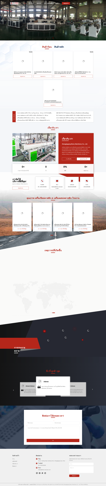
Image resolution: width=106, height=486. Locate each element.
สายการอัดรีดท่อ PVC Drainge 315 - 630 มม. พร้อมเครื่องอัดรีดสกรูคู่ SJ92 (74, 114)
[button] (13, 390)
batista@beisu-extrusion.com (44, 469)
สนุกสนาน (66, 3)
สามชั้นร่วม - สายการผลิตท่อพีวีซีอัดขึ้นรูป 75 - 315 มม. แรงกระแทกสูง (34, 116)
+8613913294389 (72, 186)
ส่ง (53, 440)
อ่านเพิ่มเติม (69, 158)
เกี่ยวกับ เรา (31, 3)
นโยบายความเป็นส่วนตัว (23, 484)
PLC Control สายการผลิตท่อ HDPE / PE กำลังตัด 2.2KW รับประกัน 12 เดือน (74, 121)
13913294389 (86, 186)
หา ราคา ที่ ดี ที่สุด (22, 228)
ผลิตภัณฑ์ (39, 3)
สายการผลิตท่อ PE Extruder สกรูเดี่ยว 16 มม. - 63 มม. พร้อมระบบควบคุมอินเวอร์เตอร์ (74, 116)
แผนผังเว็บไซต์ (33, 484)
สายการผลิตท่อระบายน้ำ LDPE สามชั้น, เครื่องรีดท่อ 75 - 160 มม (32, 121)
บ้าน (25, 3)
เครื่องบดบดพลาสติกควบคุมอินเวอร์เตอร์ (26, 114)
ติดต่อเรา (57, 3)
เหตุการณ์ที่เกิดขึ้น (48, 3)
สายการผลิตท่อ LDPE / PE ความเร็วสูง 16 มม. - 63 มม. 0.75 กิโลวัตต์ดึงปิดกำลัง (35, 119)
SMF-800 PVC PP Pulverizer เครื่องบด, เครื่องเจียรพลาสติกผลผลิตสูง (72, 119)
